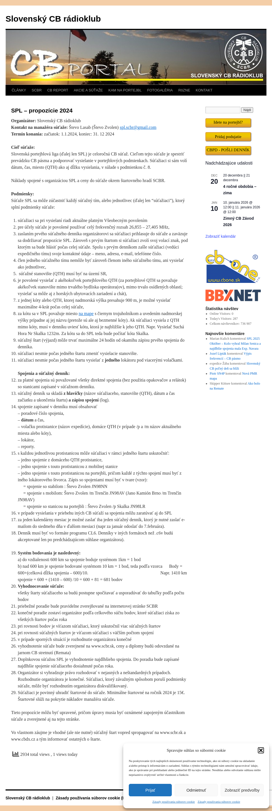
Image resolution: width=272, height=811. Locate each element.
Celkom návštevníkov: (225, 324)
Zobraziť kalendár (220, 236)
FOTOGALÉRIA (160, 90)
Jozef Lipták (218, 353)
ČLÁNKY (19, 90)
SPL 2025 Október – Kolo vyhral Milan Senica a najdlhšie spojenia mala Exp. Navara (235, 344)
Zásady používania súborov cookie (173, 801)
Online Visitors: (221, 314)
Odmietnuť (196, 790)
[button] (261, 750)
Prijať (150, 790)
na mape (86, 313)
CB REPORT (57, 90)
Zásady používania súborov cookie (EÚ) (92, 798)
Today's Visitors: (221, 319)
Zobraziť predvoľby (242, 790)
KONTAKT (204, 90)
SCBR (37, 90)
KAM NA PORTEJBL (125, 90)
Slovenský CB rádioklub (53, 18)
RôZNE (184, 90)
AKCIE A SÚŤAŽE (88, 90)
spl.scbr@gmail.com (138, 127)
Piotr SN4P (217, 373)
